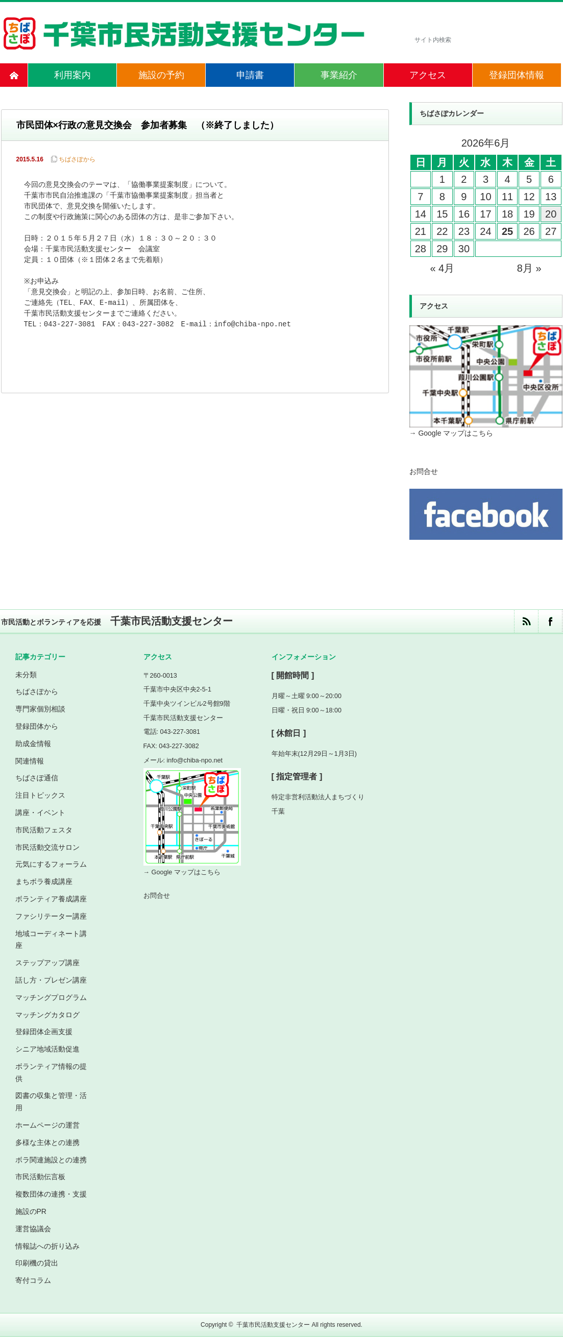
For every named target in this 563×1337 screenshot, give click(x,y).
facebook (550, 621)
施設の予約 (161, 75)
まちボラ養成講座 (43, 881)
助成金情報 (33, 743)
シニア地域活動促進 (47, 1049)
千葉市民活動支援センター (273, 1324)
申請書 (250, 75)
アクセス (427, 75)
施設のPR (30, 1211)
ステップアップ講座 (47, 963)
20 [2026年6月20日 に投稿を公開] (550, 214)
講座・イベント (40, 812)
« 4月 (442, 268)
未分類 (26, 675)
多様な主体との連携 (47, 1142)
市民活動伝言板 (40, 1177)
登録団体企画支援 (43, 1032)
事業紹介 (339, 75)
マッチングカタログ (47, 1015)
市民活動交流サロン (47, 847)
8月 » (529, 268)
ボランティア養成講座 (51, 899)
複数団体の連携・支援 (51, 1194)
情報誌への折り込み (47, 1246)
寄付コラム (33, 1280)
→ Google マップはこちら (451, 433)
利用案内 (72, 75)
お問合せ (423, 471)
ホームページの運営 (47, 1125)
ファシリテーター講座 (51, 916)
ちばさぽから (77, 159)
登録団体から (36, 726)
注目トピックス (40, 795)
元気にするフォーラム (51, 864)
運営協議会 (33, 1229)
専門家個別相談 (40, 709)
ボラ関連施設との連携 (51, 1160)
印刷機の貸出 (36, 1263)
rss (526, 621)
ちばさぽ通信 (36, 778)
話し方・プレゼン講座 (51, 980)
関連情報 (29, 761)
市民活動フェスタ (43, 830)
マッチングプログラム (51, 997)
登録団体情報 (516, 75)
